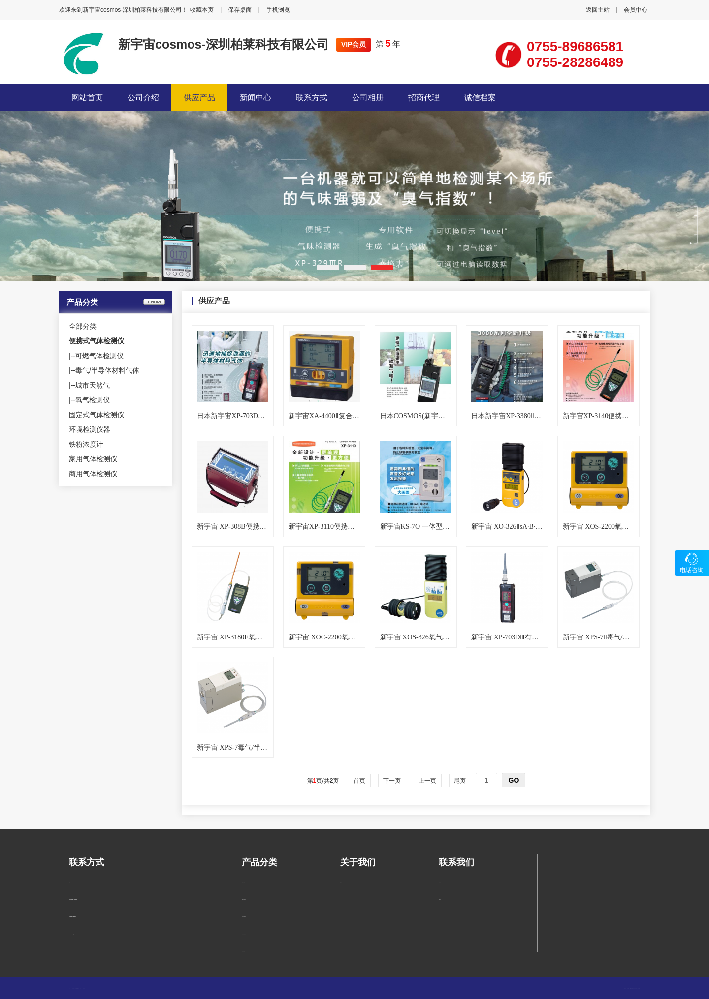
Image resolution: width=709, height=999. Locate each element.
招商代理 (424, 97)
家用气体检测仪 (93, 459)
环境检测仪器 (89, 429)
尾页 (460, 780)
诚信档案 (480, 97)
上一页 (427, 780)
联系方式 (311, 97)
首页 (359, 780)
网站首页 (87, 97)
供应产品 (199, 97)
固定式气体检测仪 (96, 415)
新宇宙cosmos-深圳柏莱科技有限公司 (223, 44)
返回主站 (598, 9)
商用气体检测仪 (93, 474)
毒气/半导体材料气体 (107, 370)
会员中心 (635, 9)
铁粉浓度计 (86, 444)
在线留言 (440, 899)
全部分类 (83, 326)
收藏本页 (202, 9)
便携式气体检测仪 (244, 899)
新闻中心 (255, 97)
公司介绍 (143, 97)
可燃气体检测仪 (99, 356)
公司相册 (368, 97)
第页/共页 (323, 780)
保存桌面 (240, 9)
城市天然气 (92, 385)
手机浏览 (278, 9)
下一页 (392, 780)
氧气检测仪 (92, 400)
